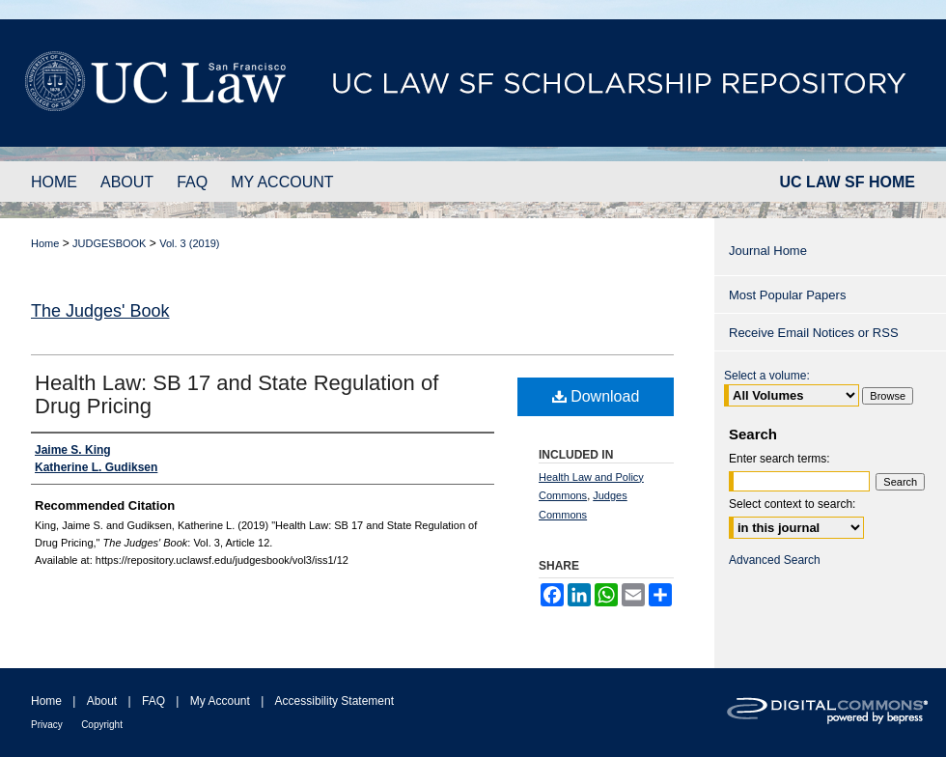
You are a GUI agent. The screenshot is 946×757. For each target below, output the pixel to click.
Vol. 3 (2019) (189, 243)
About (102, 701)
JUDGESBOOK (109, 243)
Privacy (47, 724)
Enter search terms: (779, 458)
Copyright (102, 724)
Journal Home (768, 250)
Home (45, 243)
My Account (220, 701)
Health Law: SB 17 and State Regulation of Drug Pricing (236, 394)
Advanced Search (775, 560)
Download (596, 396)
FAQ (153, 701)
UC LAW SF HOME (847, 182)
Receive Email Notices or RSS (814, 332)
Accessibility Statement (334, 701)
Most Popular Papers (787, 295)
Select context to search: (792, 504)
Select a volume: (767, 375)
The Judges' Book (100, 311)
